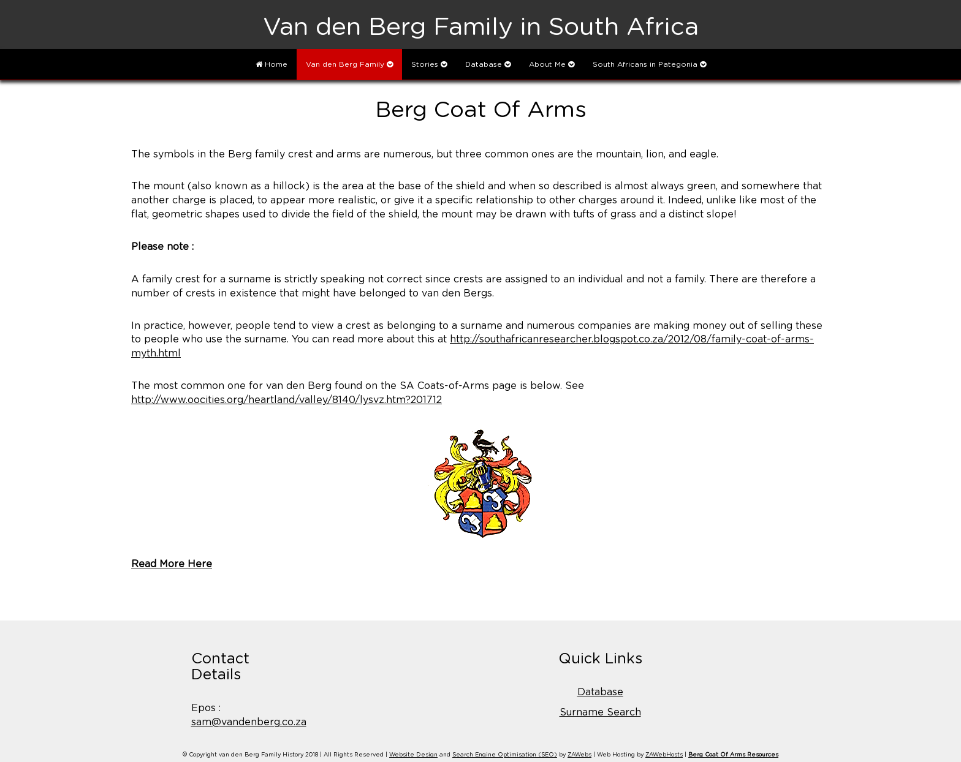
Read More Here (171, 564)
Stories (429, 64)
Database (488, 64)
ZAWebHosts (664, 755)
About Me (551, 64)
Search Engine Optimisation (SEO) (504, 755)
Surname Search (600, 712)
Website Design (413, 755)
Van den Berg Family (349, 64)
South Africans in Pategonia (649, 64)
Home (271, 64)
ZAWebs (579, 755)
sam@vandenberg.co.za (248, 722)
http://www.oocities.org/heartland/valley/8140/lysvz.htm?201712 (286, 400)
